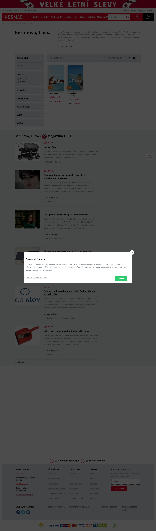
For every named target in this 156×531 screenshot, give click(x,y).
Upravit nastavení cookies (36, 277)
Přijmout (121, 278)
